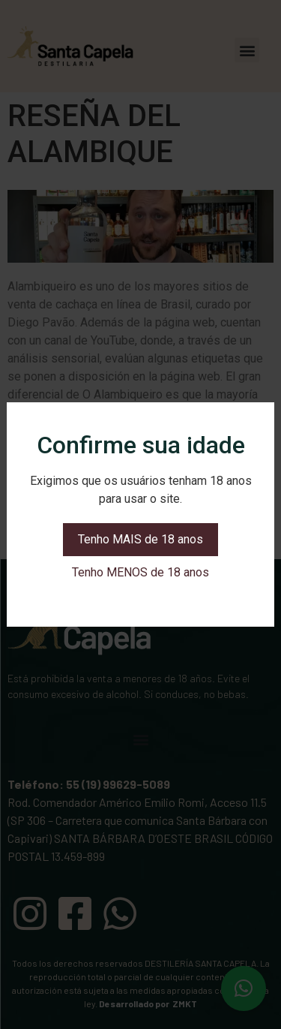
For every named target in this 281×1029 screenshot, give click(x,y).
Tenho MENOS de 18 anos (140, 572)
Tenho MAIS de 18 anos (140, 539)
